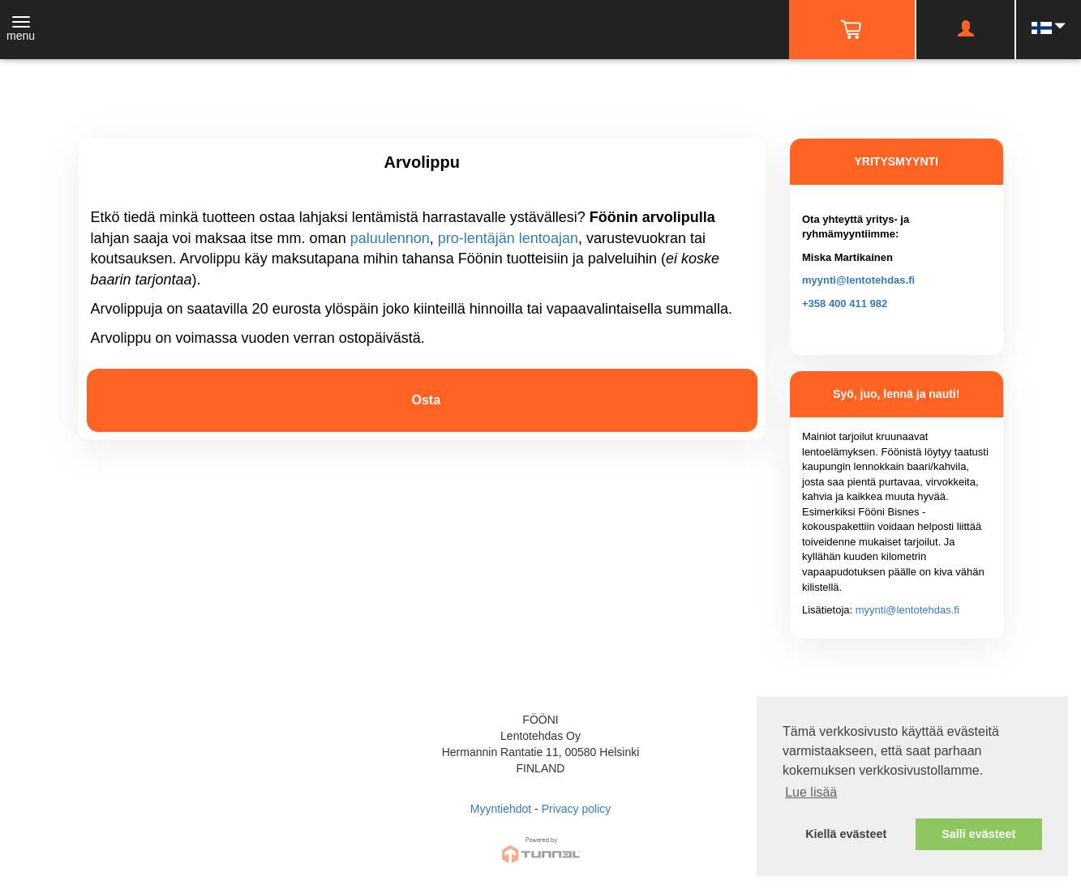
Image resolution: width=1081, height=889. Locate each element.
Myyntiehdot (500, 808)
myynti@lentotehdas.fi (858, 280)
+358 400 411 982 (844, 303)
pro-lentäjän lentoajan (508, 238)
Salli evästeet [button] (978, 833)
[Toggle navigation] (20, 29)
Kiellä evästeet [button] (845, 833)
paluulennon (390, 238)
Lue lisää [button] (811, 792)
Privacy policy (576, 808)
